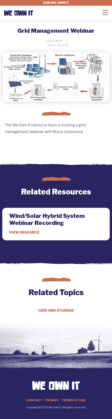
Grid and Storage (56, 310)
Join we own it (56, 3)
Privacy (52, 400)
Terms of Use (74, 400)
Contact (34, 400)
